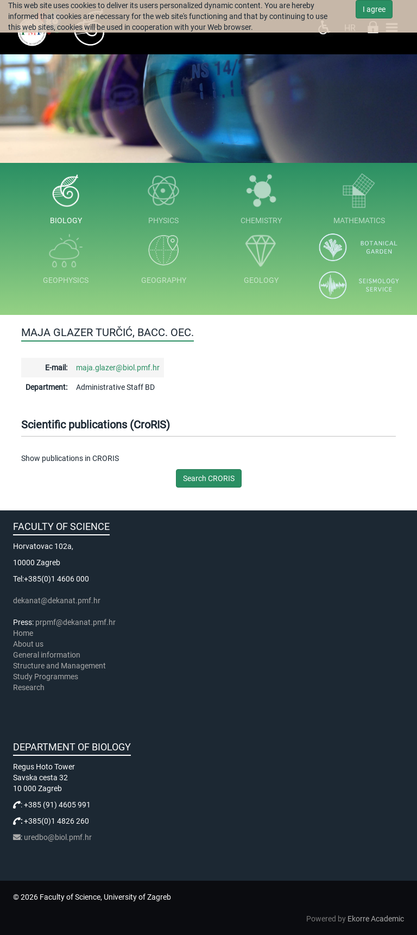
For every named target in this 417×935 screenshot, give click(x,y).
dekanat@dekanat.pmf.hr (56, 600)
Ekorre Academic (376, 918)
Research (29, 687)
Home (23, 633)
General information (46, 654)
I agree (374, 9)
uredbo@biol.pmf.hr (58, 837)
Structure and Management (59, 665)
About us (29, 644)
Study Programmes (45, 676)
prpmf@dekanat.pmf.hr (75, 622)
